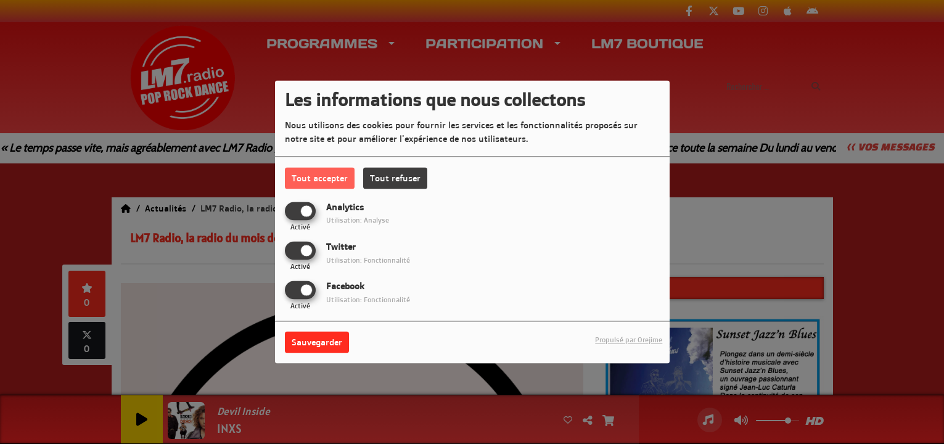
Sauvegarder (317, 342)
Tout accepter (320, 178)
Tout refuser (395, 178)
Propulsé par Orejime (628, 340)
